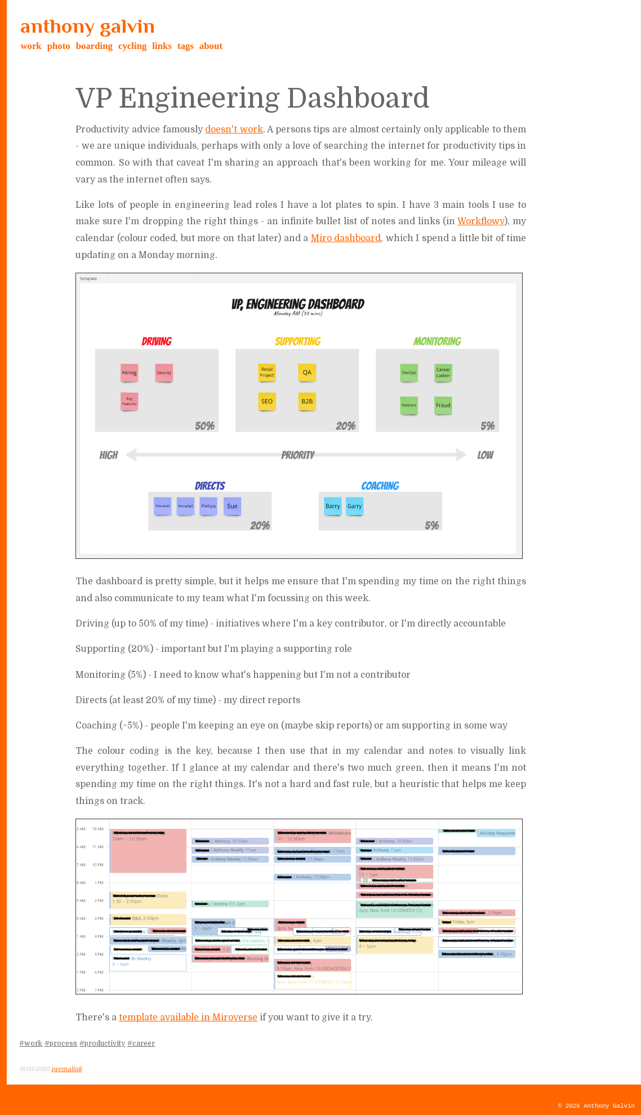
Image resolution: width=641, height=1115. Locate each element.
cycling (132, 46)
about (210, 46)
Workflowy (480, 221)
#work (30, 1043)
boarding (94, 46)
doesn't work (234, 130)
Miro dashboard (346, 238)
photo (58, 46)
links (162, 46)
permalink (66, 1069)
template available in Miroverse (188, 1017)
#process (60, 1043)
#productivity (102, 1043)
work (30, 46)
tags (185, 46)
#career (141, 1043)
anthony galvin (87, 26)
